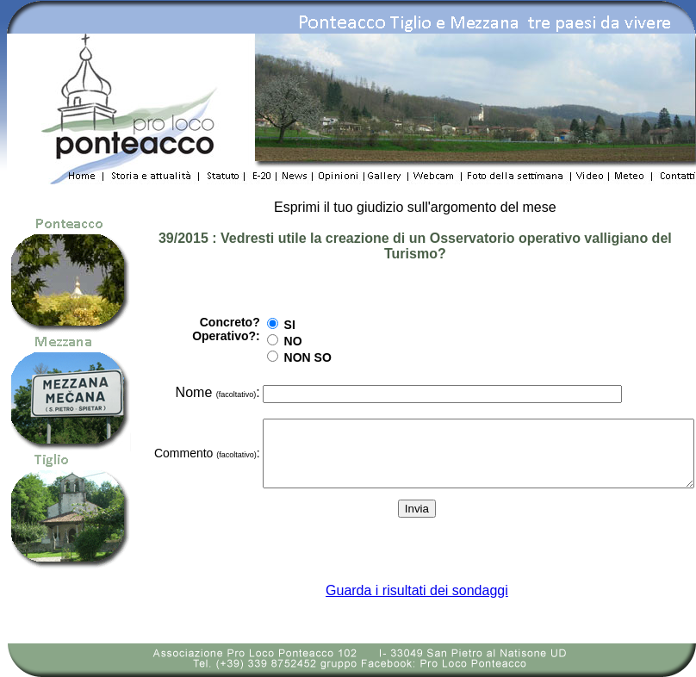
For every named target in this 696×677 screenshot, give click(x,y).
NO (233, 335)
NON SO (247, 351)
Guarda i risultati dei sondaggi (416, 590)
